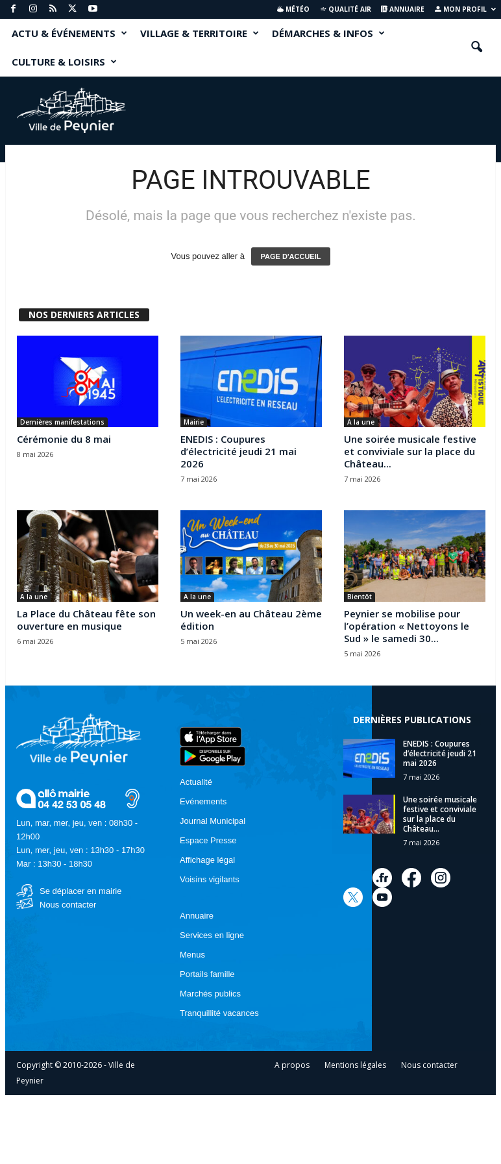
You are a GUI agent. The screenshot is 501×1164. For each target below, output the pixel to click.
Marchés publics (210, 993)
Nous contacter (68, 905)
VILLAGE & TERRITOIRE (199, 33)
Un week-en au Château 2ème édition (251, 619)
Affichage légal (207, 860)
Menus (192, 955)
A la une (360, 422)
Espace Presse (208, 840)
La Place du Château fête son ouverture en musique (86, 619)
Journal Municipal (212, 821)
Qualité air (345, 9)
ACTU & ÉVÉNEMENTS (69, 33)
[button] (476, 47)
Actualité (196, 782)
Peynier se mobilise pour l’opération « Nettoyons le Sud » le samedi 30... (406, 626)
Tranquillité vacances (219, 1013)
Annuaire (402, 9)
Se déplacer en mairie (80, 891)
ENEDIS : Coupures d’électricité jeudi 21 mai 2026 (238, 451)
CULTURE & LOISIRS (64, 61)
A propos (292, 1065)
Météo (293, 9)
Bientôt (359, 596)
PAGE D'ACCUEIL (291, 256)
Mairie (194, 422)
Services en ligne (212, 935)
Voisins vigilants (209, 879)
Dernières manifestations (62, 422)
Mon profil (465, 9)
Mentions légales (355, 1065)
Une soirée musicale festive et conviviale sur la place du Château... (410, 451)
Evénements (203, 801)
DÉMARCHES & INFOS (328, 33)
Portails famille (207, 974)
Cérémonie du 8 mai (64, 438)
